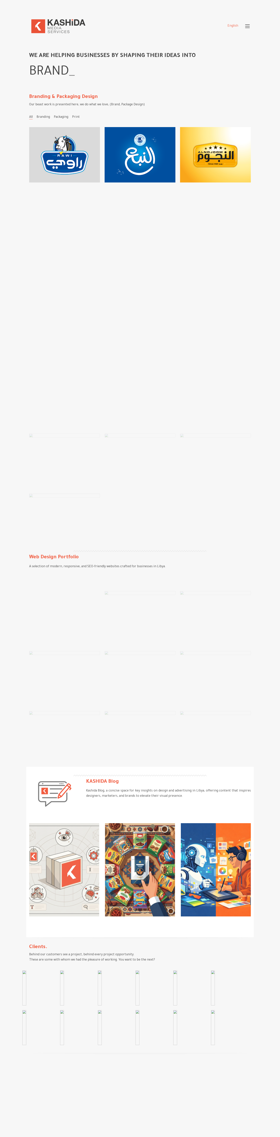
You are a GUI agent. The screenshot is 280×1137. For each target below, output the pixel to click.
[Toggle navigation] (247, 26)
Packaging (61, 117)
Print (76, 117)
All (31, 117)
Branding (43, 117)
